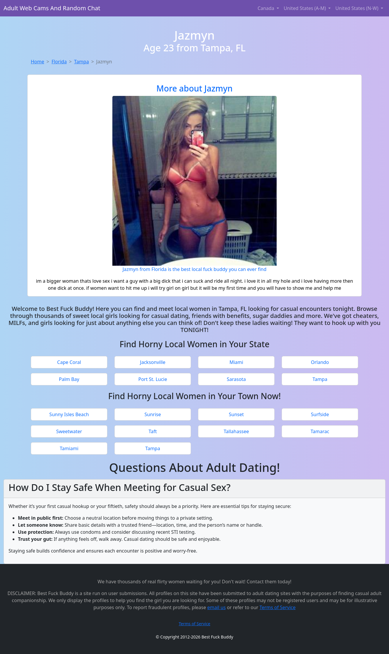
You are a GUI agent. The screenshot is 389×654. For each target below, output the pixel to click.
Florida (59, 61)
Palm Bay (69, 379)
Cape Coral (69, 362)
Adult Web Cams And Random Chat (52, 8)
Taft (153, 431)
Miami (236, 362)
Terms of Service (278, 607)
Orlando (320, 362)
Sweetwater (69, 431)
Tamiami (69, 448)
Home (37, 61)
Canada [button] (266, 8)
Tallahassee (236, 431)
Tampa (81, 61)
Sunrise (153, 414)
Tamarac (320, 431)
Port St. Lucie (152, 379)
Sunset (236, 414)
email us (216, 607)
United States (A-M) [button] (305, 8)
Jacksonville (152, 362)
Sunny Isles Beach (69, 414)
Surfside (320, 414)
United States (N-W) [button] (357, 8)
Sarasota (236, 379)
